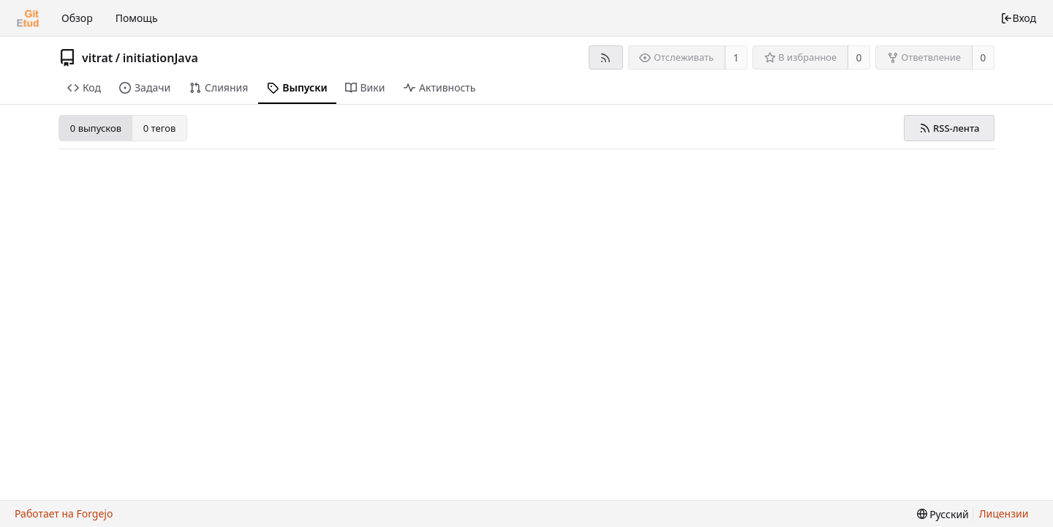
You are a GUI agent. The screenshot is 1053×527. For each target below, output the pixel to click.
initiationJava (160, 58)
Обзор (77, 18)
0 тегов (159, 128)
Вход (1018, 18)
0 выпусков (95, 128)
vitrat (97, 58)
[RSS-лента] (606, 57)
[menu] (943, 514)
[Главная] (27, 18)
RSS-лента (949, 128)
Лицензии (1004, 513)
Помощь (137, 18)
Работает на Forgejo (64, 513)
